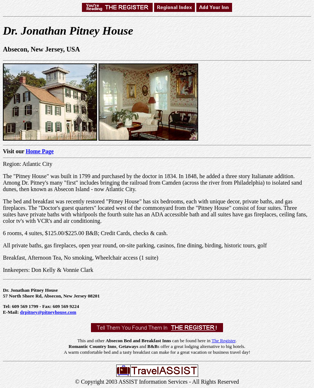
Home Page (40, 151)
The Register (223, 340)
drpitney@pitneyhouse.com (48, 312)
